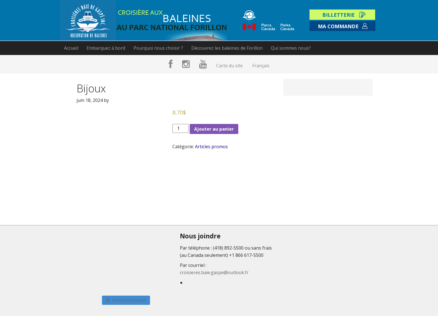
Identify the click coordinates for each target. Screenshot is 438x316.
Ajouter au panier (214, 129)
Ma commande (338, 26)
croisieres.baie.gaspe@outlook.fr (214, 272)
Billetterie (338, 14)
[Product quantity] (180, 128)
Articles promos (211, 146)
